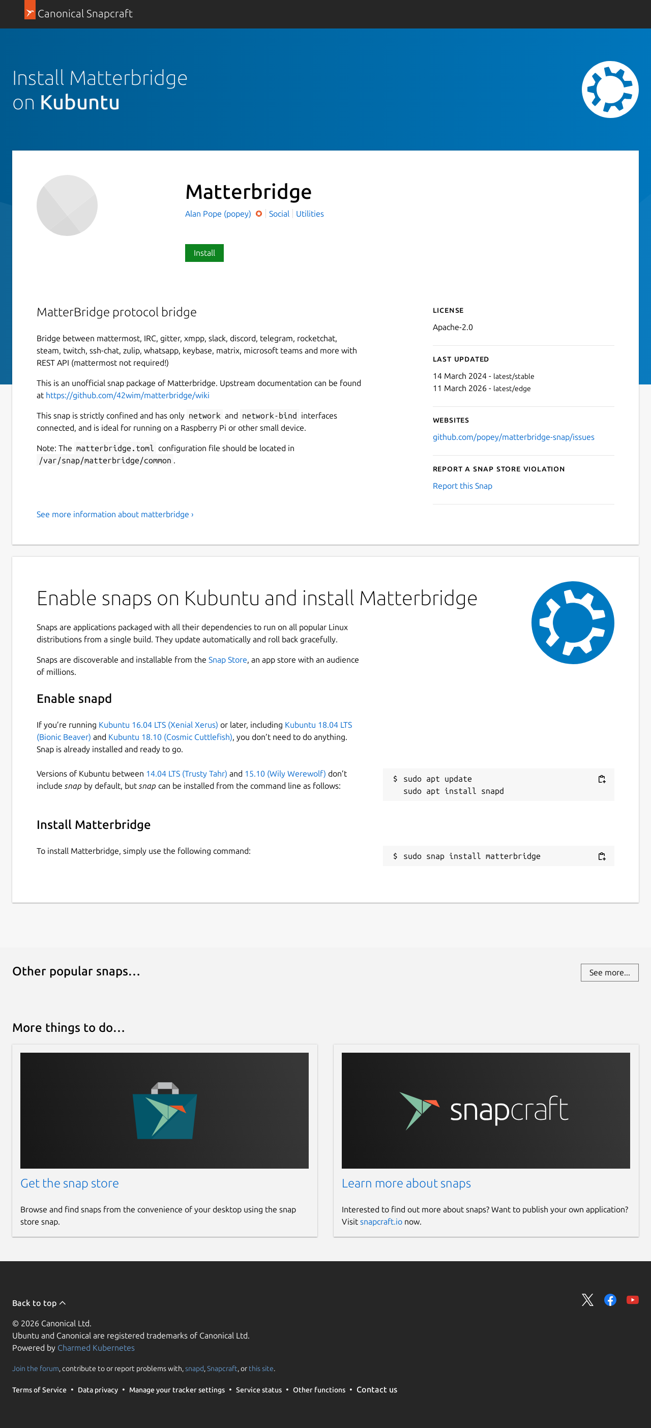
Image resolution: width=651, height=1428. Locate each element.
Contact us (377, 1389)
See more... (609, 972)
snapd (194, 1368)
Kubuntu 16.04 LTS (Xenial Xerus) (158, 724)
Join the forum (35, 1368)
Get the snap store (69, 1183)
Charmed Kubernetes (96, 1347)
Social (279, 213)
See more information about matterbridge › (115, 514)
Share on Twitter (588, 1300)
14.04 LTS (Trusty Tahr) (186, 773)
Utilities (310, 213)
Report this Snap (462, 485)
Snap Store (228, 659)
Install (204, 252)
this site (261, 1368)
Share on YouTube (633, 1300)
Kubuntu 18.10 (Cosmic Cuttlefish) (170, 736)
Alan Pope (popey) (219, 213)
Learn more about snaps (406, 1183)
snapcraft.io (381, 1221)
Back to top (39, 1302)
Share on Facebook (610, 1300)
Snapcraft (222, 1368)
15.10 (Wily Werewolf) (285, 773)
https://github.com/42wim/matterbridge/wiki (128, 395)
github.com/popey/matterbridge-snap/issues (514, 436)
